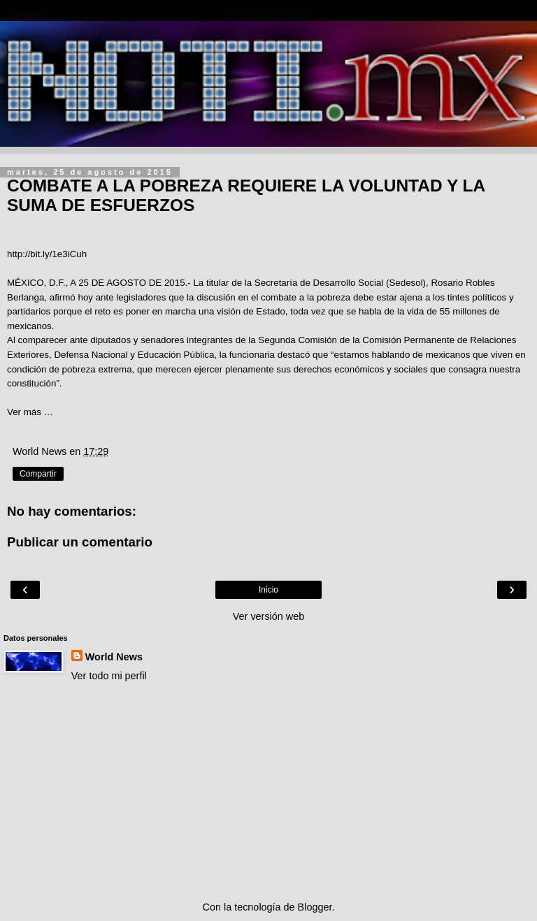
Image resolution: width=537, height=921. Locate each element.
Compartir (38, 474)
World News (114, 656)
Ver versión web (268, 616)
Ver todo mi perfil (109, 675)
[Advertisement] (268, 792)
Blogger (315, 907)
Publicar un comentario (79, 542)
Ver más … (30, 412)
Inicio (268, 590)
